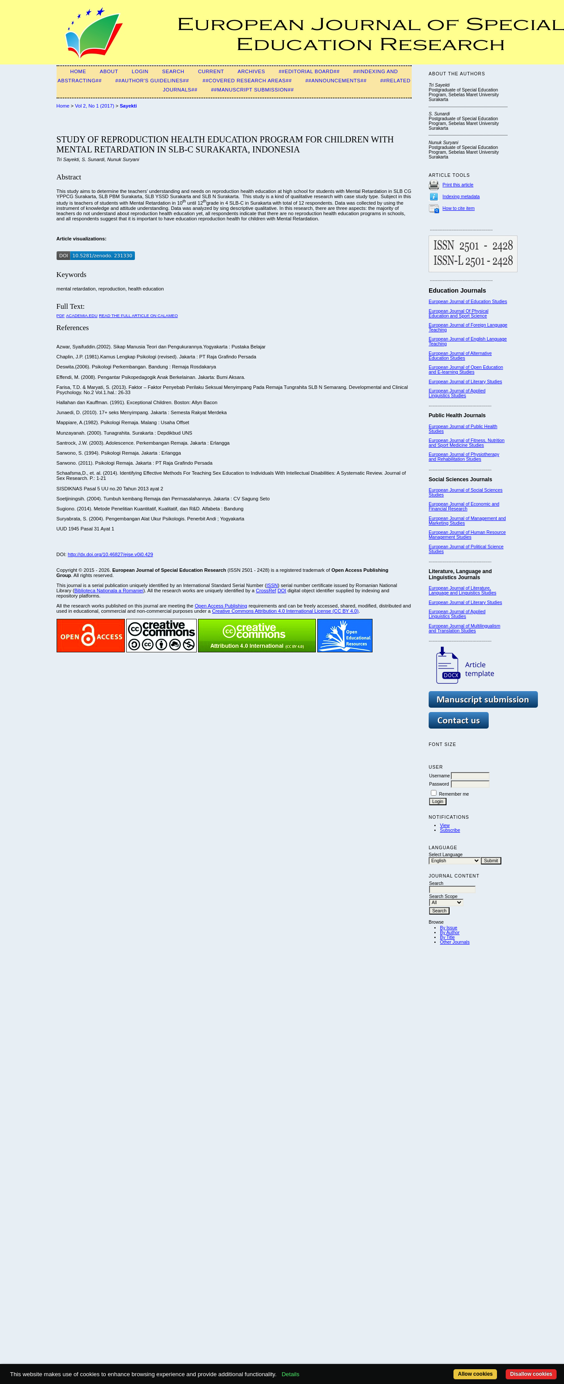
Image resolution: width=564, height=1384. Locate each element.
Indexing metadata (461, 196)
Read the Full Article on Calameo (138, 315)
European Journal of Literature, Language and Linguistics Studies (462, 590)
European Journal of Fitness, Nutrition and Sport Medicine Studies (466, 443)
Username (439, 775)
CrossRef (266, 590)
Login (140, 71)
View (445, 825)
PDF (61, 315)
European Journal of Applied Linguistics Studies (457, 393)
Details (290, 1374)
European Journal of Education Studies (468, 301)
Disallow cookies (531, 1374)
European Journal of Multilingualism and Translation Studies (464, 628)
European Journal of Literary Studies (465, 381)
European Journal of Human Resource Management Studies (467, 535)
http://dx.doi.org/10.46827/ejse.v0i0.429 (110, 554)
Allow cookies (475, 1374)
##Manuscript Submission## (252, 89)
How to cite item (459, 208)
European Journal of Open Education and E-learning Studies (466, 370)
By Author (450, 932)
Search (173, 71)
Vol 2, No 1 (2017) (94, 105)
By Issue (448, 927)
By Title (447, 937)
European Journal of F (451, 325)
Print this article (458, 184)
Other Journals (455, 942)
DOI (282, 590)
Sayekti (128, 105)
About (109, 71)
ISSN (272, 585)
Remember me (454, 794)
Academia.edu (81, 315)
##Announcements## (336, 80)
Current (211, 71)
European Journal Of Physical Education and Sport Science (458, 313)
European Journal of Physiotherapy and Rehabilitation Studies (464, 457)
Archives (251, 71)
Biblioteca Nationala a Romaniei (109, 590)
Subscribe (450, 830)
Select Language (446, 854)
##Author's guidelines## (152, 80)
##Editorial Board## (309, 71)
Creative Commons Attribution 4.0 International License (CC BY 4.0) (285, 611)
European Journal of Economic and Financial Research (464, 506)
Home (78, 71)
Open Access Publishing (221, 605)
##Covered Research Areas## (247, 80)
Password (439, 784)
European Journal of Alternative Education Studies (460, 356)
